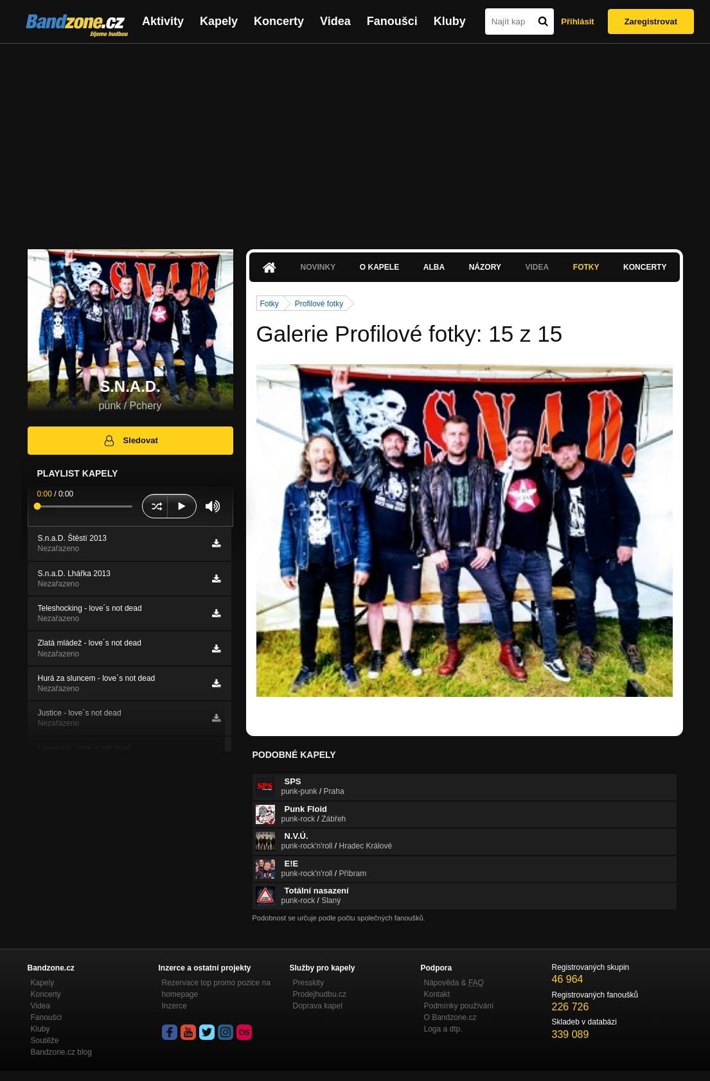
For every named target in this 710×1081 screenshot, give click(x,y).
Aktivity (163, 21)
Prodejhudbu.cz (319, 994)
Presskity (308, 982)
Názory (485, 267)
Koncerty (279, 21)
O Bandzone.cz (450, 1017)
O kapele (379, 267)
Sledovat (130, 441)
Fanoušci (392, 21)
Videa (335, 21)
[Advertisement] (355, 140)
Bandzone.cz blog (61, 1052)
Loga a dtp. (443, 1028)
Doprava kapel (317, 1005)
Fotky (586, 267)
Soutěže (45, 1040)
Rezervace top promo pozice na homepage (216, 988)
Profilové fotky (319, 303)
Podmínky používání (459, 1005)
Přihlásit (577, 21)
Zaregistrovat (651, 21)
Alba (434, 267)
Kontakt (437, 994)
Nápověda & (454, 982)
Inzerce (174, 1005)
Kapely (219, 21)
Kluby (450, 21)
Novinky (318, 267)
